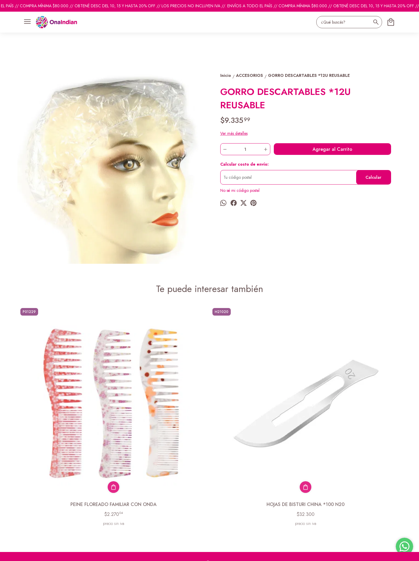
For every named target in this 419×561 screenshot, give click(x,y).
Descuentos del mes (34, 507)
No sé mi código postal (240, 190)
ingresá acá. (174, 553)
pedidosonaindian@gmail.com (235, 485)
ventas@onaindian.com (229, 506)
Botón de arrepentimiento (201, 553)
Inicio (21, 485)
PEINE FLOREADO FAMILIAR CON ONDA (65, 411)
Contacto (25, 500)
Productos (26, 492)
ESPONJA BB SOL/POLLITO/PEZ (257, 408)
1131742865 (221, 496)
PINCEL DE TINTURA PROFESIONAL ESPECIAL (353, 411)
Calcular (373, 177)
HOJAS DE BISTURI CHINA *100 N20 (161, 408)
